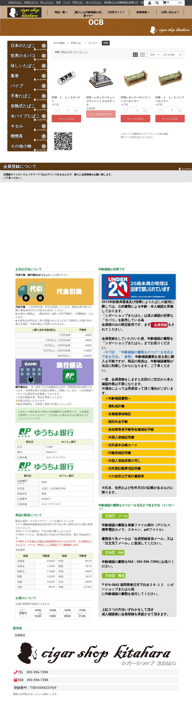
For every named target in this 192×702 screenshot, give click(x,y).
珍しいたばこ (63, 2)
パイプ (82, 2)
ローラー (92, 43)
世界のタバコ (47, 2)
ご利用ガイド (115, 12)
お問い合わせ (170, 12)
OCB (105, 43)
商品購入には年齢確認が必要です (137, 2)
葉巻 (74, 2)
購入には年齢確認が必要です (88, 13)
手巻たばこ (94, 2)
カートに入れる (66, 118)
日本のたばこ (31, 2)
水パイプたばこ (110, 2)
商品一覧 (61, 12)
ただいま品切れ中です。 (101, 114)
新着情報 (143, 12)
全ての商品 (59, 43)
